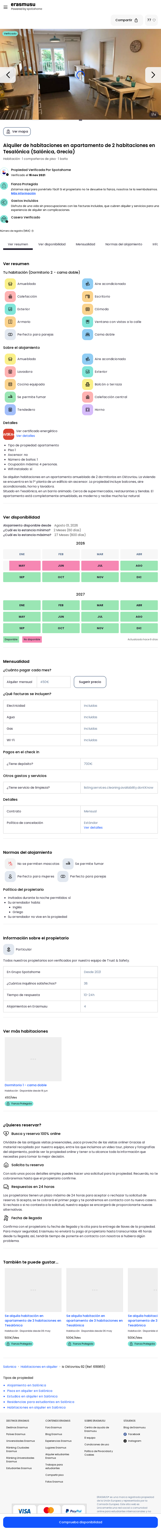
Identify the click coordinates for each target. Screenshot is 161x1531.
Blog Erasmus (53, 1434)
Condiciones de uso (96, 1444)
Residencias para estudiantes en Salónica (40, 1402)
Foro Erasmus (53, 1427)
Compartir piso (54, 1475)
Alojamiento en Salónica (26, 1385)
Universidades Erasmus (20, 1441)
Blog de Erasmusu (135, 1427)
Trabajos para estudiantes (54, 1466)
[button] (32, 230)
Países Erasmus (15, 1434)
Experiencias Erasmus (58, 1441)
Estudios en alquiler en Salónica (32, 1396)
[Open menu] (5, 7)
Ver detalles (25, 435)
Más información (23, 193)
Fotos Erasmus (54, 1481)
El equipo (89, 1437)
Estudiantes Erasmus (19, 1468)
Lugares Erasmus (55, 1447)
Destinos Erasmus (17, 1427)
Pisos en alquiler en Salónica (29, 1391)
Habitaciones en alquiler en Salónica (36, 1407)
